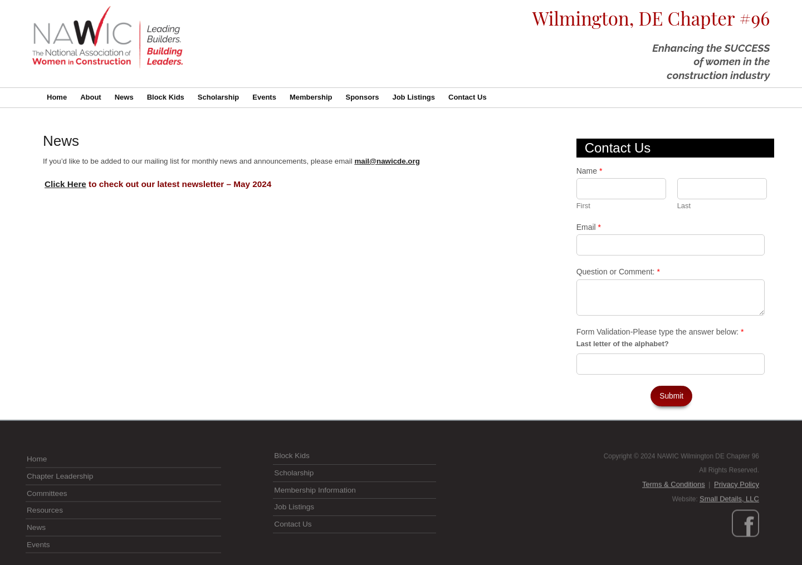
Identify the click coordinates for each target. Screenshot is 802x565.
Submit (671, 396)
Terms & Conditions (673, 516)
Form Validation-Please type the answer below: (660, 331)
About (90, 97)
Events (264, 97)
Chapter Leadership (60, 511)
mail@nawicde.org (386, 161)
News (124, 97)
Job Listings (413, 97)
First (583, 206)
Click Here (65, 184)
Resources (45, 545)
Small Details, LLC (729, 530)
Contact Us (467, 97)
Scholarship (218, 97)
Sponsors (362, 97)
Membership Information (315, 518)
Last (684, 206)
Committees (47, 527)
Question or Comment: (618, 271)
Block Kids (165, 97)
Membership (311, 97)
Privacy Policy (736, 516)
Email (588, 227)
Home (57, 97)
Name (589, 170)
